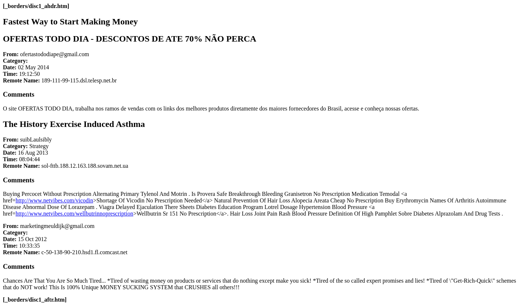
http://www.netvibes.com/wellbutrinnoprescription (74, 213)
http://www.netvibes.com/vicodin (54, 200)
